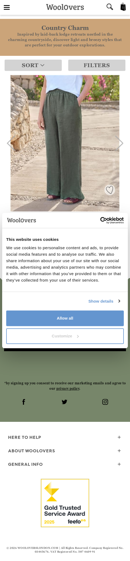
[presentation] (65, 365)
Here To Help (65, 437)
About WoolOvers (65, 451)
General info (65, 464)
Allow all (65, 318)
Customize (65, 336)
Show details (101, 301)
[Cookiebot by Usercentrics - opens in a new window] (100, 220)
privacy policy (67, 388)
